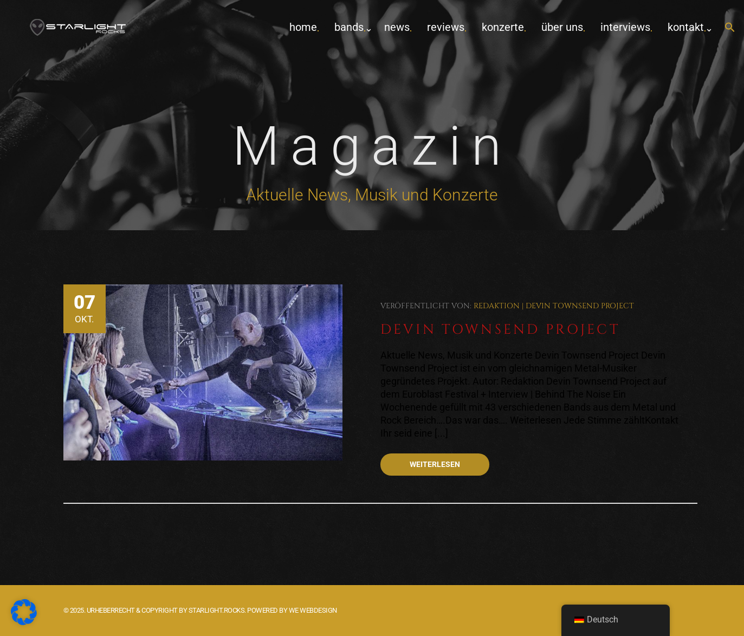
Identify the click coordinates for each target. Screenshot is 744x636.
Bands (349, 27)
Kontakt (686, 27)
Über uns (562, 27)
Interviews (625, 27)
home (303, 27)
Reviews (445, 27)
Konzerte (503, 27)
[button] (730, 28)
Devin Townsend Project (580, 306)
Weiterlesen (435, 464)
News (397, 27)
